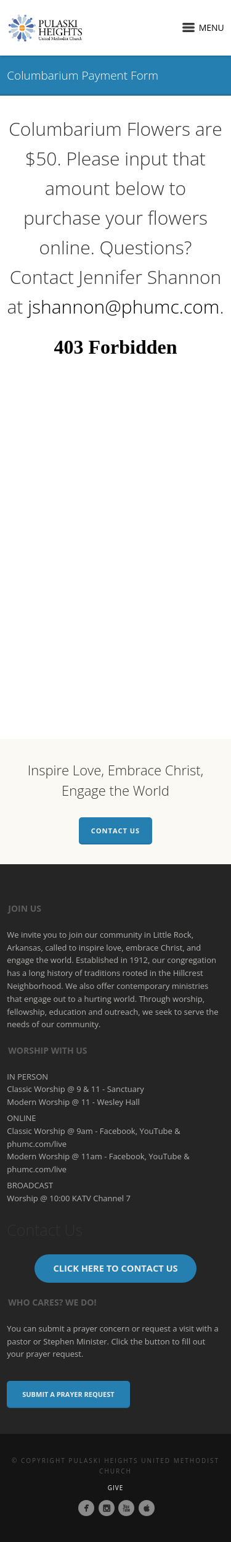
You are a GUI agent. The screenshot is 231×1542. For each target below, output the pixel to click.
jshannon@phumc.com (123, 306)
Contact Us (115, 830)
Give (116, 1487)
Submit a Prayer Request (68, 1394)
